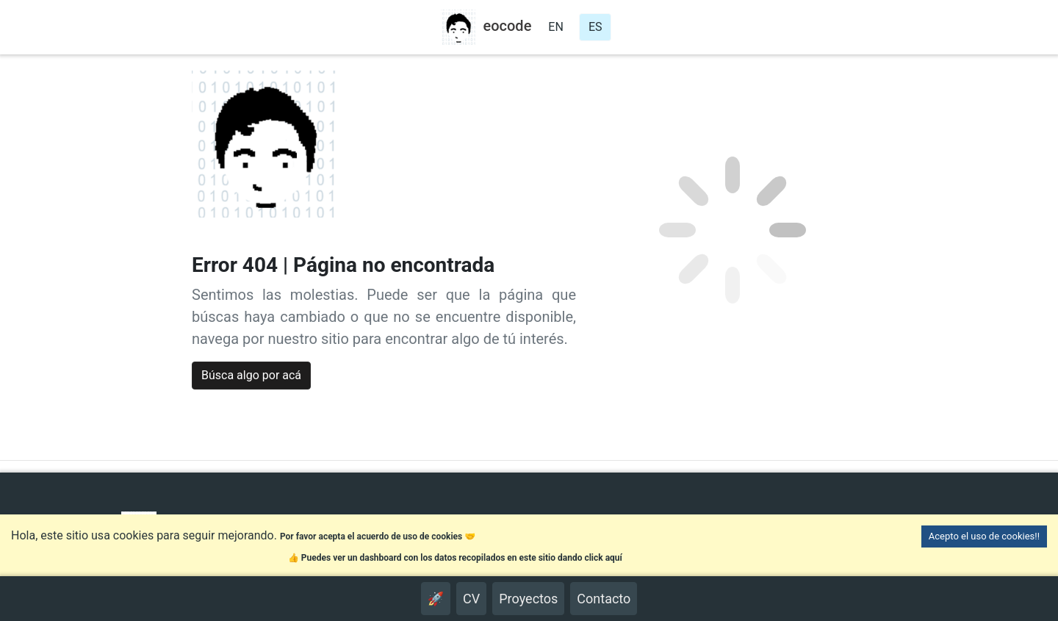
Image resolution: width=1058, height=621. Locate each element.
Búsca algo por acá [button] (251, 375)
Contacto (603, 598)
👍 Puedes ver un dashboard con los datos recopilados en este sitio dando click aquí (455, 558)
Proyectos (528, 598)
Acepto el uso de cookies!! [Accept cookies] (984, 536)
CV (471, 598)
